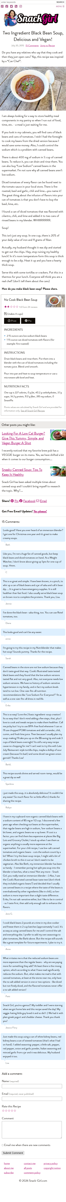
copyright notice (52, 1171)
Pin (28, 321)
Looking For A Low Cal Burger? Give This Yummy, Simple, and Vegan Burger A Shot (23, 438)
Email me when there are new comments (27, 1148)
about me (9, 1171)
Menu (59, 6)
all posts (28, 1171)
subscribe (9, 1176)
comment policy (32, 1176)
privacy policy (51, 1167)
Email (41, 501)
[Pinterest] (2, 6)
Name (5, 1081)
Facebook (27, 501)
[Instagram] (20, 6)
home (7, 1167)
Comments (32, 45)
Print (12, 321)
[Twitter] (11, 6)
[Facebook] (7, 6)
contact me (30, 1167)
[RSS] (16, 6)
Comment (8, 1118)
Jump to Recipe (47, 45)
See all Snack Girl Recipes (33, 410)
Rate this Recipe (11, 1106)
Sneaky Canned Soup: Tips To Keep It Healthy (22, 472)
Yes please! (40, 511)
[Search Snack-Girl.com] (27, 2)
